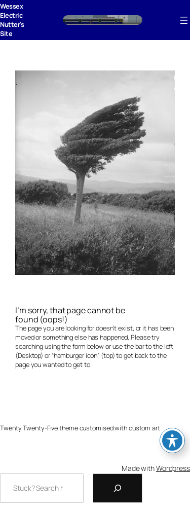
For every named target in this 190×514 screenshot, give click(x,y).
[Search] (117, 488)
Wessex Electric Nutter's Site (12, 20)
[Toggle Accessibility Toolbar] (172, 440)
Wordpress (173, 468)
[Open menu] (184, 20)
